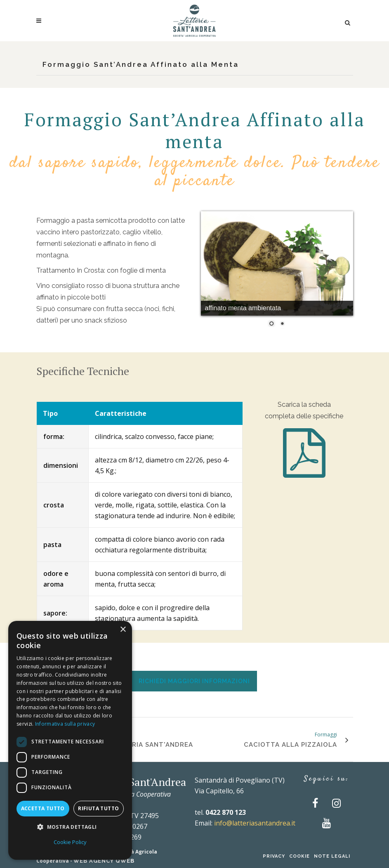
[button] (70, 827)
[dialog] (70, 740)
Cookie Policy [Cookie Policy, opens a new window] (70, 842)
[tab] (194, 681)
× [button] (123, 630)
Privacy (274, 856)
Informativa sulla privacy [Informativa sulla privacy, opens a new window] (65, 723)
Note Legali (332, 856)
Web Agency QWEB (103, 861)
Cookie (299, 856)
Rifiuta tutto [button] (98, 808)
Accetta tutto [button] (43, 808)
